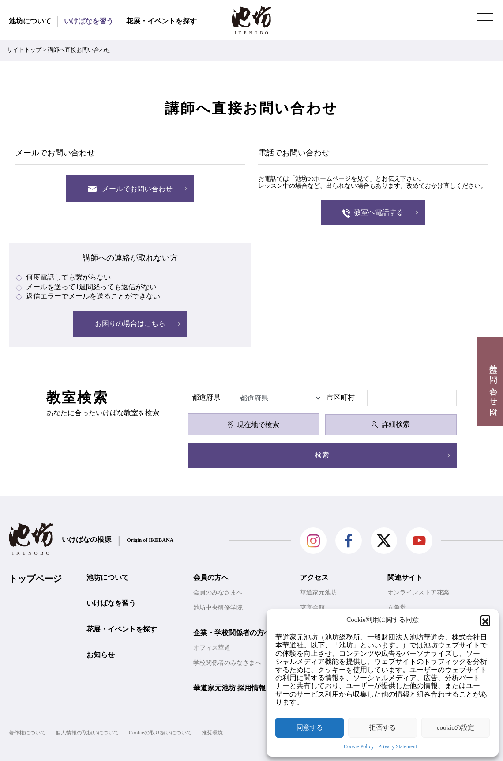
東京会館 (312, 607)
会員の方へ (211, 577)
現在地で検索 (253, 424)
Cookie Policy (359, 746)
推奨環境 (212, 733)
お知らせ (100, 655)
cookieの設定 (455, 727)
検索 (322, 455)
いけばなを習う (88, 21)
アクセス (314, 577)
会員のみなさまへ (218, 592)
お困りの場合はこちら (130, 323)
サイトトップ (24, 50)
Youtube (419, 540)
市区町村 (341, 397)
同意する (310, 727)
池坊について (30, 21)
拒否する (382, 727)
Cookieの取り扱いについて (160, 733)
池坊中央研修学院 (218, 607)
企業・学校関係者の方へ (232, 632)
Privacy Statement (397, 746)
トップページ (35, 578)
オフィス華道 (211, 647)
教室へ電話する (373, 213)
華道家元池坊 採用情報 (229, 688)
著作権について (27, 733)
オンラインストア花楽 (418, 592)
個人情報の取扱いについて (87, 733)
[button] (485, 620)
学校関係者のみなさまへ (227, 662)
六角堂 (396, 607)
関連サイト (405, 577)
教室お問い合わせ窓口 (493, 381)
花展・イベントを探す (161, 21)
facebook (348, 540)
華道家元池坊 (318, 592)
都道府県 (206, 397)
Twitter (384, 540)
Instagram (313, 540)
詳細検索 (391, 424)
